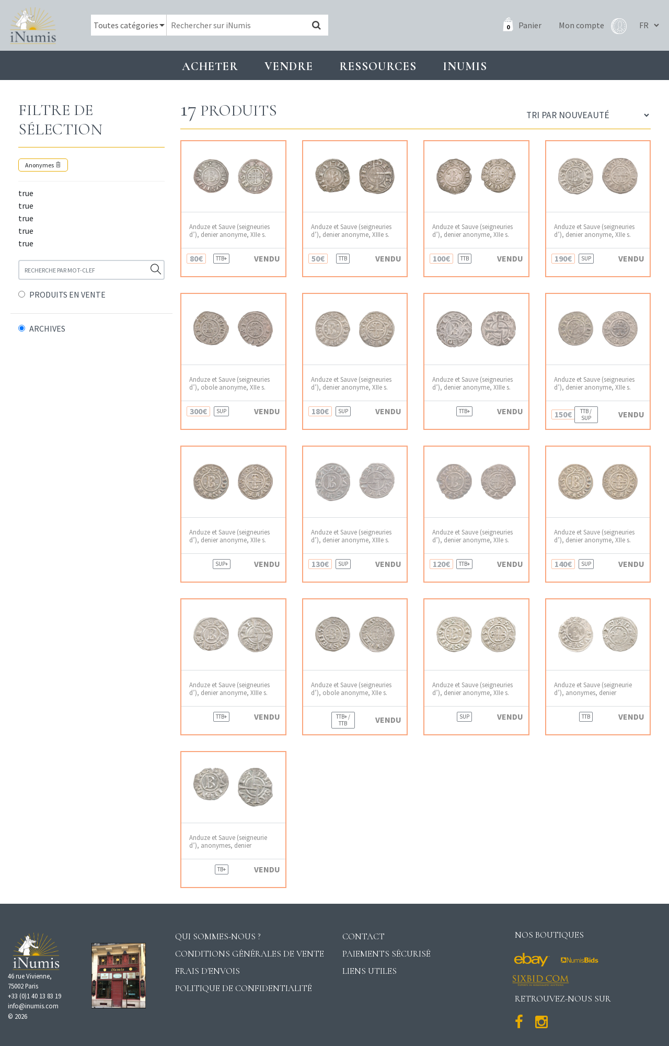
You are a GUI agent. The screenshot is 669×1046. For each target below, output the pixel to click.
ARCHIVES (47, 328)
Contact (363, 936)
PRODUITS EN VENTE (67, 294)
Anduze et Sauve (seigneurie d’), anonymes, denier (593, 689)
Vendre (288, 66)
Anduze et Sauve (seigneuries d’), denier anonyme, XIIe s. (229, 230)
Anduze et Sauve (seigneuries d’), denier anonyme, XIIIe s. (351, 230)
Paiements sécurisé (386, 953)
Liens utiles (369, 970)
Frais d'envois (207, 970)
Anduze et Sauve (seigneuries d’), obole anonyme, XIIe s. (229, 383)
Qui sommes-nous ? (218, 936)
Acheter (210, 66)
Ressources (378, 66)
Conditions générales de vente (249, 953)
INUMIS (465, 66)
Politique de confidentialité (243, 988)
